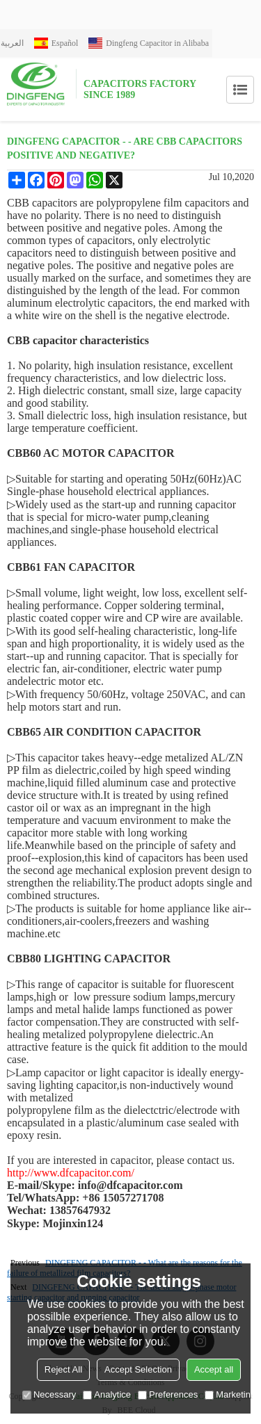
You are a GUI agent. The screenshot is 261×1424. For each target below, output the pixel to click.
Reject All (63, 1369)
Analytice (107, 1394)
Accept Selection (138, 1369)
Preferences (168, 1394)
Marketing (230, 1394)
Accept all (213, 1369)
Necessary (49, 1394)
